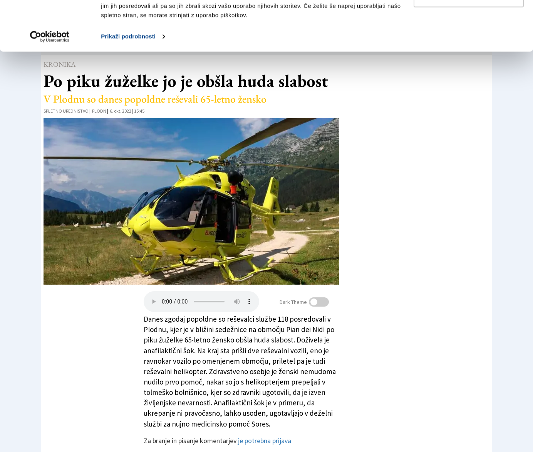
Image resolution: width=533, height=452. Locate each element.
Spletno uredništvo (66, 111)
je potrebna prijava (264, 440)
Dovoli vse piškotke (469, 20)
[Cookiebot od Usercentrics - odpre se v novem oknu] (50, 86)
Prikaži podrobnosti (128, 86)
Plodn (99, 111)
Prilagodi (469, 45)
